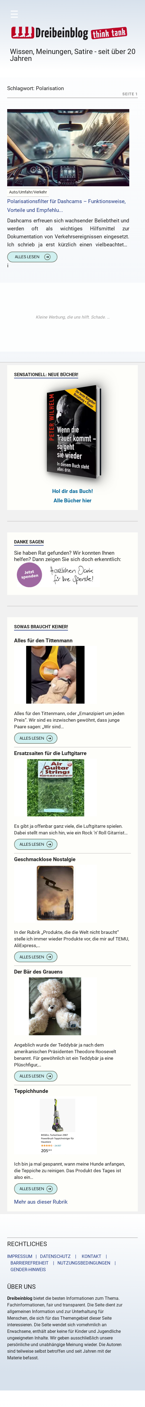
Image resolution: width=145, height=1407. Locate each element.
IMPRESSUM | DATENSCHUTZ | (42, 1256)
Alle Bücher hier (72, 500)
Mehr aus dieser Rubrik (41, 1202)
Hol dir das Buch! (72, 491)
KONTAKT (90, 1256)
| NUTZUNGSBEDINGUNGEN (80, 1263)
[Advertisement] (72, 317)
